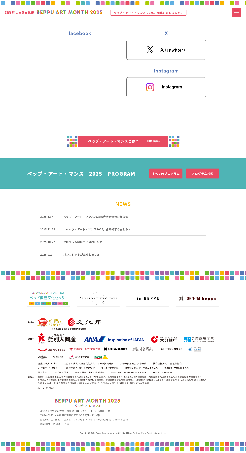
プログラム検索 (202, 173)
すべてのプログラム (166, 173)
